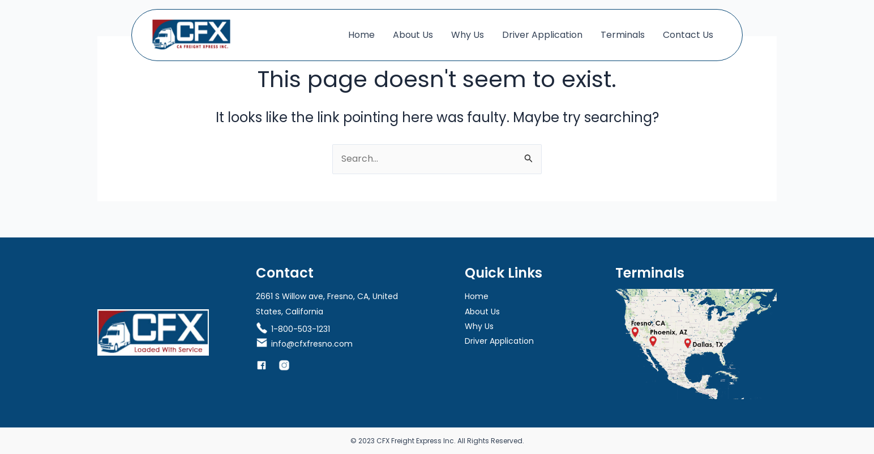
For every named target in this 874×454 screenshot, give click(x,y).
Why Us (467, 34)
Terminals (623, 34)
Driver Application (542, 34)
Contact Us (688, 34)
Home (361, 34)
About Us (413, 34)
